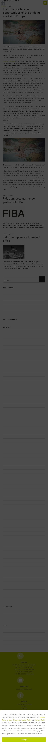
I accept (24, 740)
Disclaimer (16, 720)
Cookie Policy (26, 720)
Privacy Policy (40, 720)
